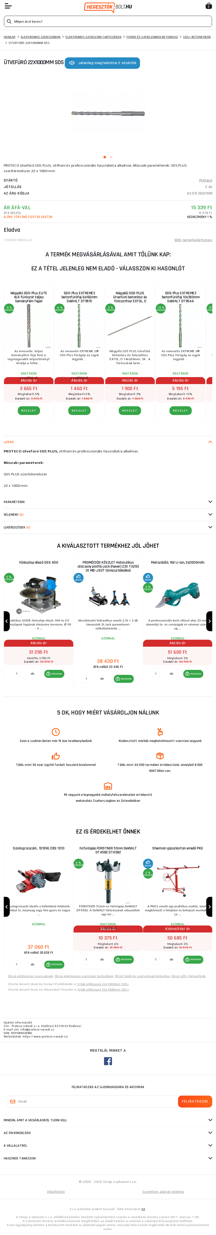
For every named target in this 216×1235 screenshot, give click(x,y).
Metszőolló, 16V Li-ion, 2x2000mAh (177, 562)
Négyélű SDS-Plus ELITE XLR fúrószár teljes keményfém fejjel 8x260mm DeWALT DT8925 (28, 299)
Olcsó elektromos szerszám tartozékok (84, 976)
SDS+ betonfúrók (197, 37)
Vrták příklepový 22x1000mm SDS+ (103, 984)
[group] (38, 621)
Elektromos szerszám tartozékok (94, 37)
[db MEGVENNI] (17, 674)
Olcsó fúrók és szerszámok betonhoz (142, 976)
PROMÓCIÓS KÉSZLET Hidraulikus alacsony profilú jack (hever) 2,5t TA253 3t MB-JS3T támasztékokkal (108, 566)
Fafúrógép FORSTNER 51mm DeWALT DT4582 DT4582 (108, 850)
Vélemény (14, 515)
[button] (54, 674)
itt (143, 1209)
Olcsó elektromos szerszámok (30, 976)
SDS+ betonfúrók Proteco (193, 240)
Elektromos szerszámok (40, 37)
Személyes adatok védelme (163, 1192)
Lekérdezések (17, 527)
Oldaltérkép (56, 1192)
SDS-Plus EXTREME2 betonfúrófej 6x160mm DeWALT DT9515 (79, 297)
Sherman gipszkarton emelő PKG (177, 848)
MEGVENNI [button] (56, 673)
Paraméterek (14, 502)
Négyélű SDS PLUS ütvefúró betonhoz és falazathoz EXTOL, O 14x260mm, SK (130, 299)
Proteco (205, 180)
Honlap (10, 37)
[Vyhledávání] (108, 21)
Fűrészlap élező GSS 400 (38, 562)
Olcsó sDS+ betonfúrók (189, 976)
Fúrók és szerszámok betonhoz (152, 37)
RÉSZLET (28, 410)
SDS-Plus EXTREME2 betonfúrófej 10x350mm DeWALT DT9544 (181, 297)
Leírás (9, 442)
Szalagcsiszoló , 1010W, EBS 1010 (38, 848)
